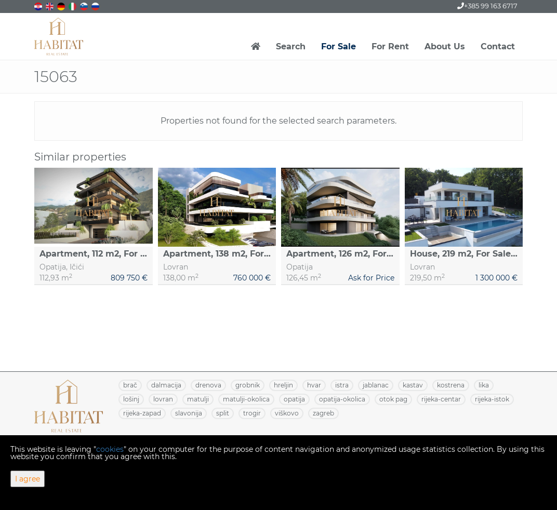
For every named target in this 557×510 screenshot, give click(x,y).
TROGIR (252, 413)
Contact (498, 46)
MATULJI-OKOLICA (246, 399)
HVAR (314, 385)
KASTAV (413, 385)
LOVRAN (163, 399)
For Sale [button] (338, 46)
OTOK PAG (393, 399)
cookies (110, 449)
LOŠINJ (131, 399)
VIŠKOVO (287, 413)
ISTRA (342, 385)
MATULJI (198, 399)
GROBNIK (247, 385)
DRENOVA (208, 385)
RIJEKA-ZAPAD (142, 413)
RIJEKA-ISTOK (492, 399)
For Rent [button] (390, 46)
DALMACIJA (166, 385)
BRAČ (130, 385)
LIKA (484, 385)
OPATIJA (294, 399)
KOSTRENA (451, 385)
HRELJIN (283, 385)
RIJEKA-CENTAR (441, 399)
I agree (27, 479)
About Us (445, 46)
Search (291, 46)
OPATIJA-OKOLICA (342, 399)
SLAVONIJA (188, 413)
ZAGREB (323, 413)
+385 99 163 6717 (487, 6)
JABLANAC (376, 385)
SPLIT (222, 413)
